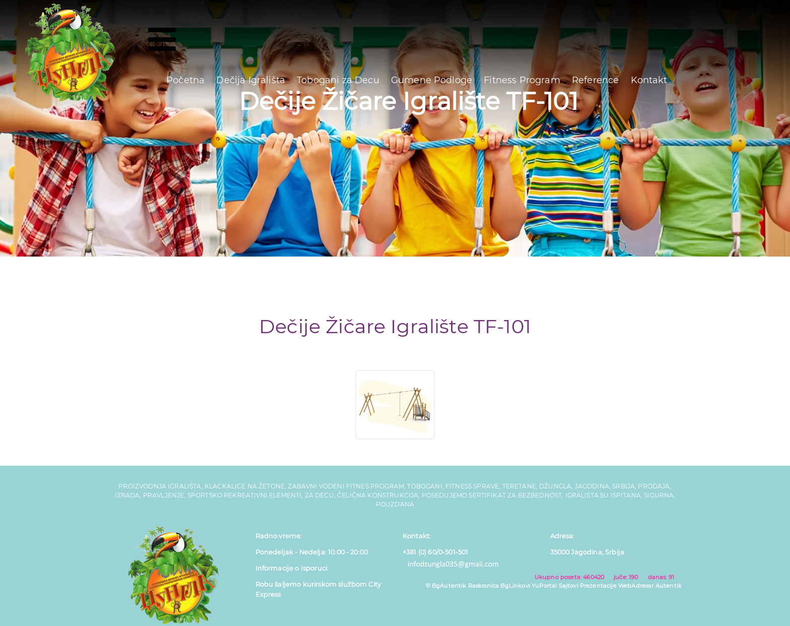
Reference (595, 80)
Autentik (668, 585)
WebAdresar (636, 585)
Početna (185, 80)
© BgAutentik (446, 585)
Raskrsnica (483, 585)
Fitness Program (522, 80)
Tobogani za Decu (338, 80)
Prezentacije (598, 585)
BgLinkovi (515, 585)
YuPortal (544, 585)
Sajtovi (568, 585)
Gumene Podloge (431, 80)
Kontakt (649, 80)
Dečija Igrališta (250, 80)
